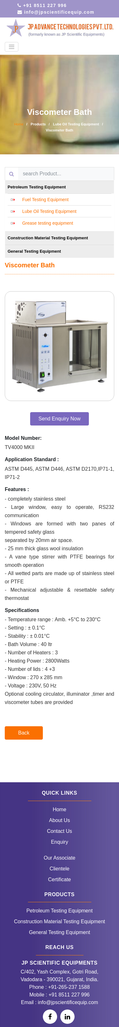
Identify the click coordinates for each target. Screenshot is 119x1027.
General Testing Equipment (59, 932)
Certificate (59, 879)
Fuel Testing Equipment (45, 199)
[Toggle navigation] (11, 47)
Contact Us (59, 831)
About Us (59, 820)
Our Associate (60, 858)
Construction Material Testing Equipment (59, 921)
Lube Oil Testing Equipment (49, 211)
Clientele (59, 868)
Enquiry (59, 842)
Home (18, 124)
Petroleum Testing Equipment (59, 910)
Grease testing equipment (47, 223)
